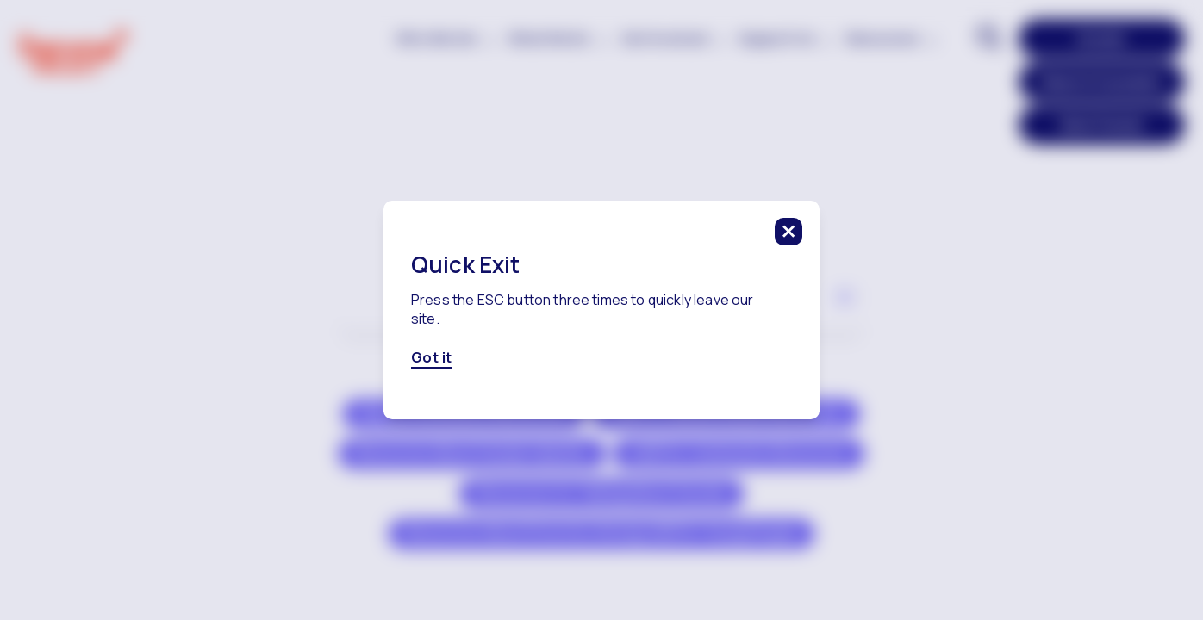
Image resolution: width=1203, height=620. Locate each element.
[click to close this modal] (788, 231)
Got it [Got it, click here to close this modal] (431, 358)
